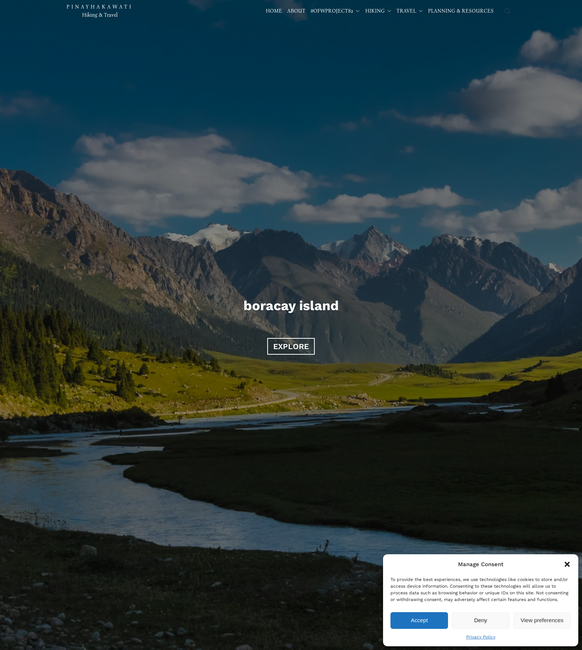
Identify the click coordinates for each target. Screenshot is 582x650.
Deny (480, 620)
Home (274, 11)
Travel (409, 11)
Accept (419, 620)
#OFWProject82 (335, 11)
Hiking (378, 11)
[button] (567, 564)
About (296, 11)
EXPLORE (291, 346)
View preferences (542, 620)
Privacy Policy (481, 637)
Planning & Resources (461, 11)
